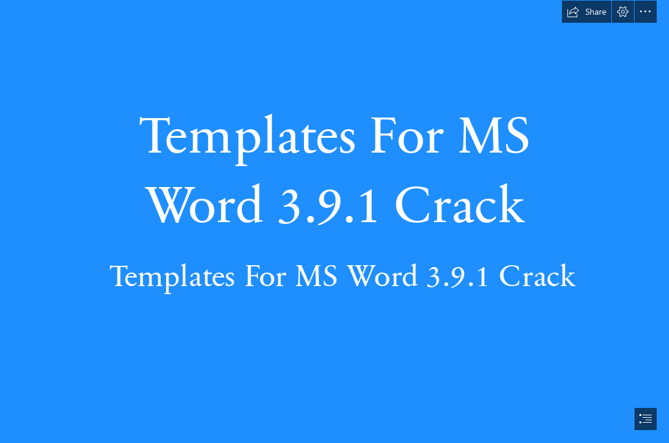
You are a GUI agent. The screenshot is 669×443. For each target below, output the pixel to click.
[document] (334, 221)
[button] (586, 12)
